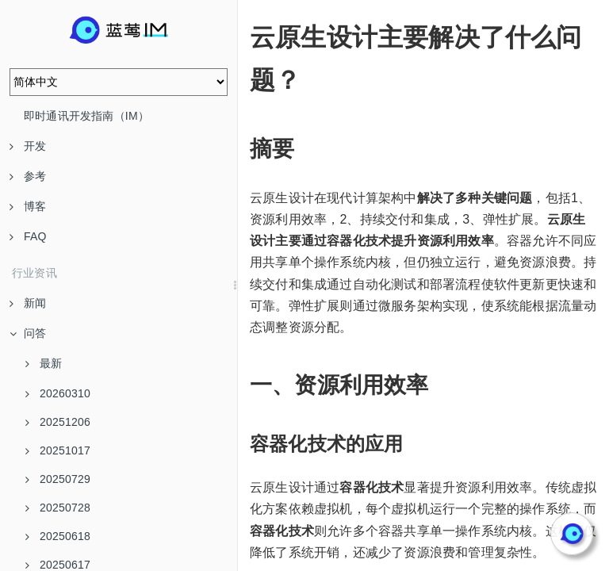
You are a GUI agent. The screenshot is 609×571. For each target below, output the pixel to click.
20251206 (57, 422)
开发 (28, 146)
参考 (28, 176)
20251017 (57, 450)
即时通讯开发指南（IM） (86, 115)
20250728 (57, 507)
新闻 (28, 303)
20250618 (57, 536)
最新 (43, 363)
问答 (28, 333)
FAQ (28, 236)
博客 (28, 206)
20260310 (57, 393)
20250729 (57, 479)
